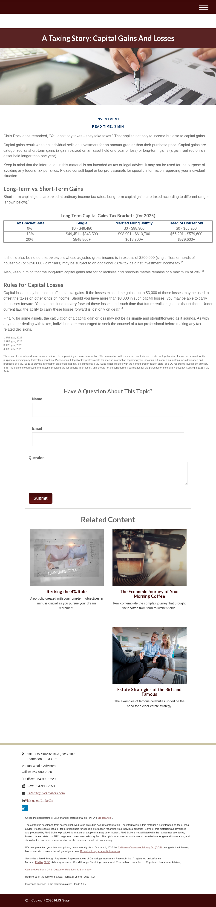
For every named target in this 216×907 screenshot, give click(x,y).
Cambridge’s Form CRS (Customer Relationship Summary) (58, 869)
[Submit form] (40, 498)
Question (37, 458)
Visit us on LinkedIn (39, 800)
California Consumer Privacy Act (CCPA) (141, 847)
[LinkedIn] (25, 808)
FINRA (39, 862)
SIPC (47, 862)
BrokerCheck (105, 817)
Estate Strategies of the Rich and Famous (149, 692)
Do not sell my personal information (100, 851)
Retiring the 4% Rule (67, 591)
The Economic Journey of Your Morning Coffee (149, 594)
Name (37, 399)
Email (37, 428)
